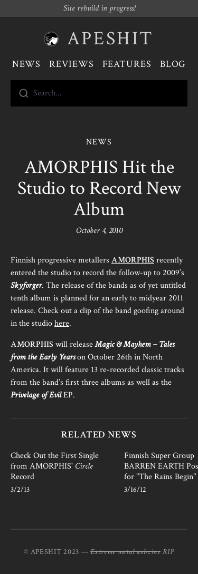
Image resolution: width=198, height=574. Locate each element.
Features (127, 64)
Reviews (71, 64)
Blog (173, 64)
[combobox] (99, 93)
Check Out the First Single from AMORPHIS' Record (55, 466)
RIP (168, 552)
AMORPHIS (132, 260)
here (61, 323)
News (26, 64)
